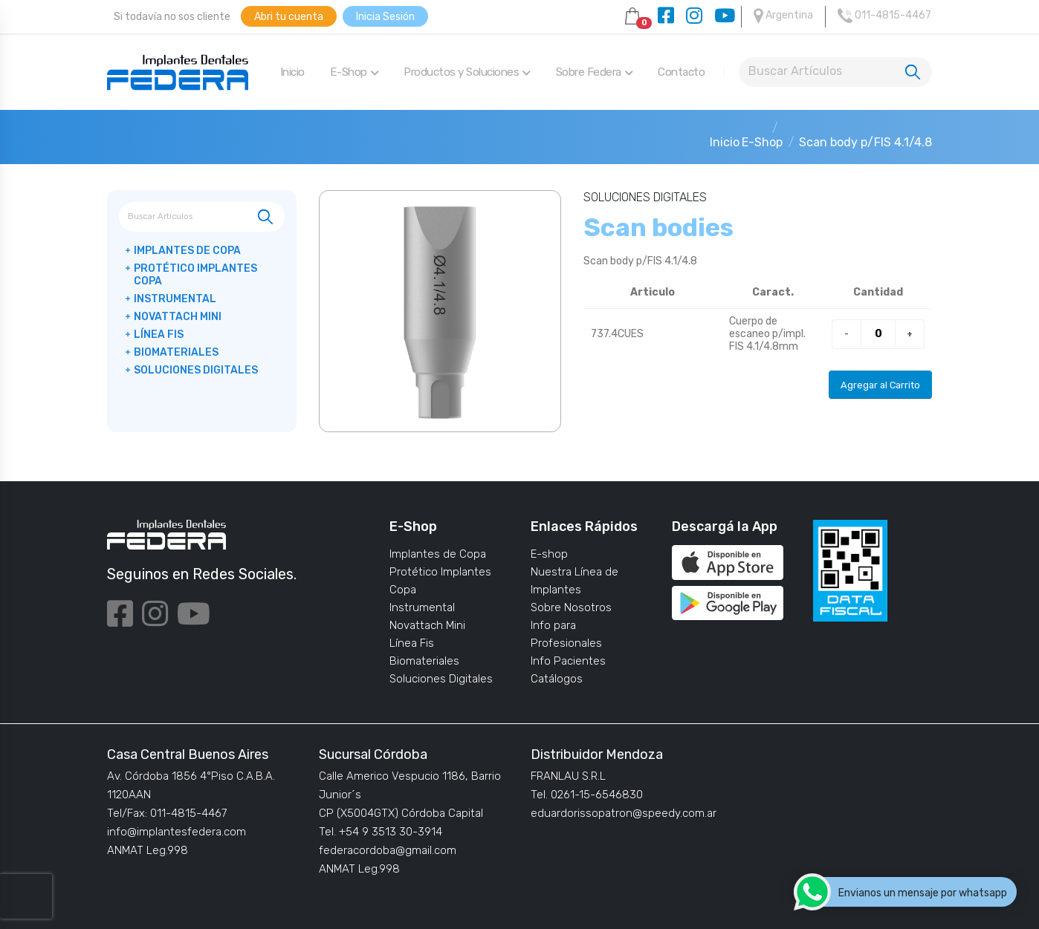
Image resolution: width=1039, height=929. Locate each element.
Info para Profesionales (566, 634)
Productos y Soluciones (467, 72)
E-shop (549, 554)
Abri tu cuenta (288, 16)
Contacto (681, 72)
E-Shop (354, 72)
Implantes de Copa (187, 250)
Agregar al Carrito (880, 385)
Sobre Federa (594, 72)
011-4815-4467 (884, 15)
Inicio (292, 72)
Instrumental (175, 299)
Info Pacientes (568, 661)
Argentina (783, 15)
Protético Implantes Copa (195, 274)
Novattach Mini (177, 316)
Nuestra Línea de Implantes (574, 580)
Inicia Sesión (385, 16)
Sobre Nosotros (571, 607)
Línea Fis (159, 334)
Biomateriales (176, 352)
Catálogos (557, 678)
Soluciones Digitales (196, 370)
